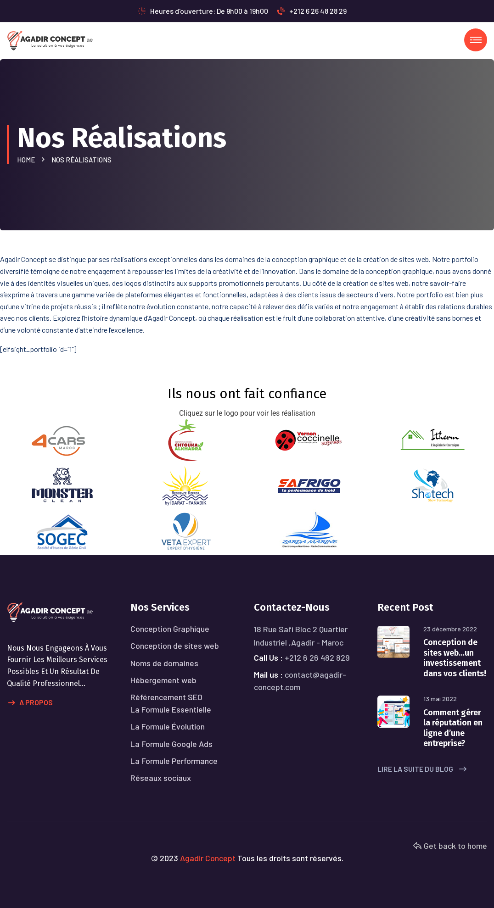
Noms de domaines (164, 663)
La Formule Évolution (167, 726)
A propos (30, 702)
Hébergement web (163, 680)
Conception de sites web (174, 646)
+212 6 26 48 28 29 (312, 10)
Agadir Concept (208, 858)
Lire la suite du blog (421, 768)
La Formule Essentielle (170, 709)
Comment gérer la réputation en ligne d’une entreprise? (453, 728)
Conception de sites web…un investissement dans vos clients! (454, 658)
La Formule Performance (174, 761)
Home (27, 160)
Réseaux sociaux (160, 778)
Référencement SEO (166, 697)
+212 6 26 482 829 (317, 657)
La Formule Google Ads (171, 744)
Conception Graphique (169, 629)
